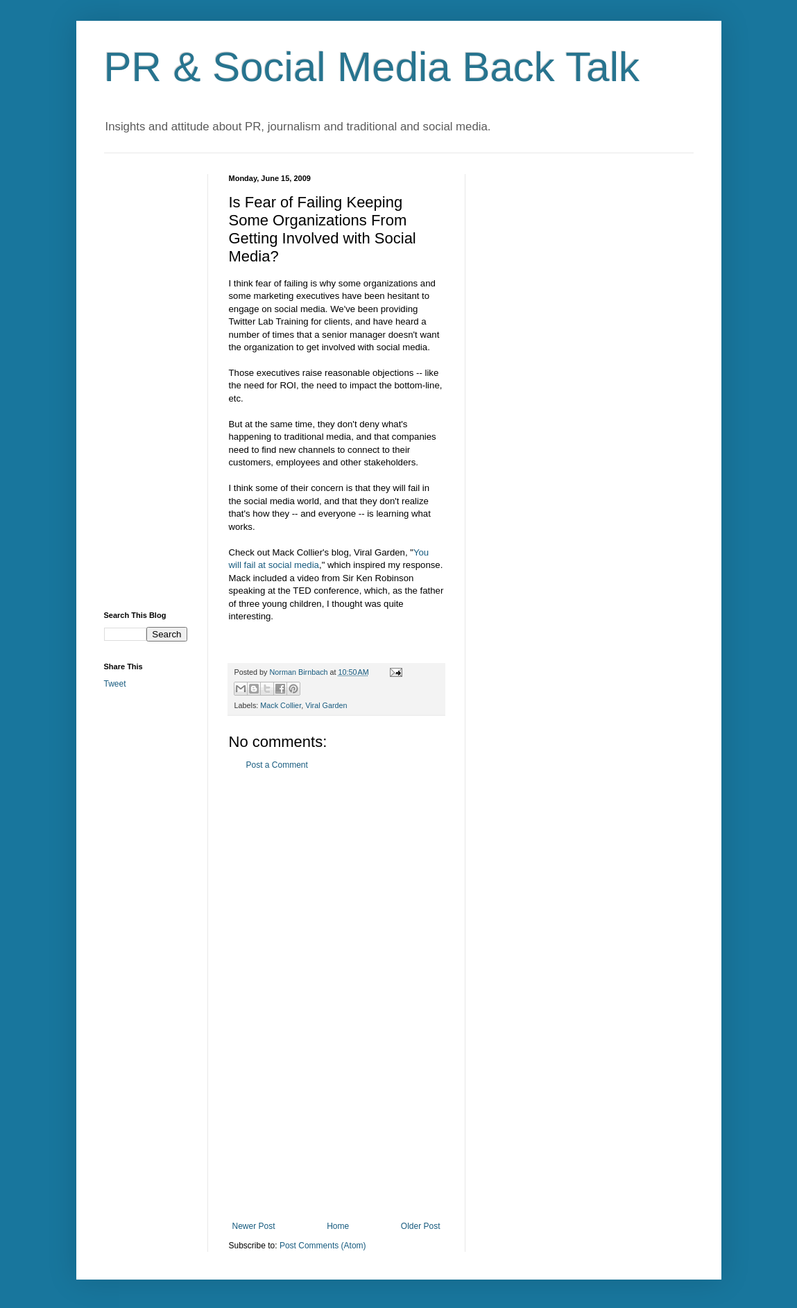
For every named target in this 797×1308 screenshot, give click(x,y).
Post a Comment (277, 765)
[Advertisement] (336, 996)
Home (338, 1226)
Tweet (115, 684)
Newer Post (253, 1226)
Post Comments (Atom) (323, 1245)
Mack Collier (280, 705)
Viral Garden (326, 705)
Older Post (420, 1226)
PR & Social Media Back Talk (372, 67)
